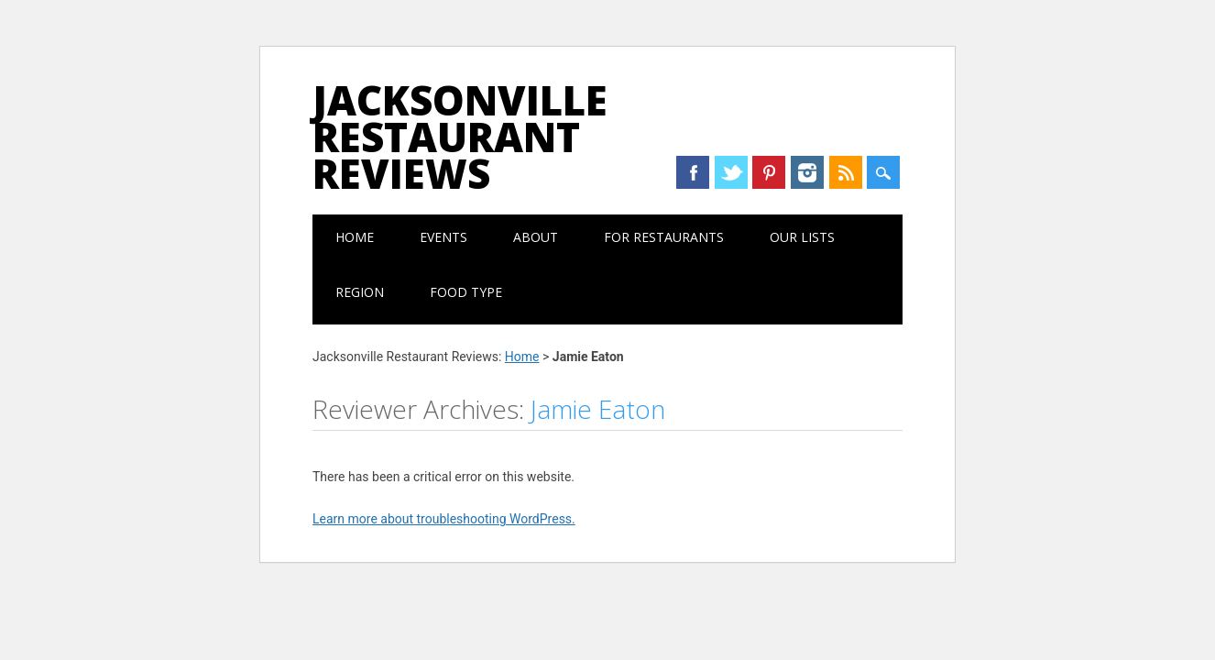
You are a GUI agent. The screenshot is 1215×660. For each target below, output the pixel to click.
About (535, 237)
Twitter (731, 172)
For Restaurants (664, 237)
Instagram (807, 172)
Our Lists (802, 237)
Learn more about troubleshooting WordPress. (443, 519)
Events (443, 237)
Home (354, 237)
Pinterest (768, 172)
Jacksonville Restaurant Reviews (460, 136)
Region (359, 292)
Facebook (692, 172)
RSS (845, 172)
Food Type (466, 292)
